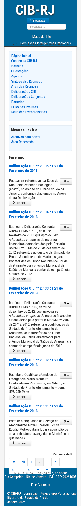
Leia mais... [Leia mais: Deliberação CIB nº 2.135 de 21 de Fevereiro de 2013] (20, 202)
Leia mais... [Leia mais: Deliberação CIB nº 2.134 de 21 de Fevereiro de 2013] (20, 279)
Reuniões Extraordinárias (29, 112)
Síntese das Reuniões (26, 81)
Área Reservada (22, 142)
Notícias (17, 66)
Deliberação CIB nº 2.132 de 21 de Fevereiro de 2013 (36, 362)
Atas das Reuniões (24, 86)
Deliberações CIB (23, 91)
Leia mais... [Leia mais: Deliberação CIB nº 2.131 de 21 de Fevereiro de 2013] (20, 443)
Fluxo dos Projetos (24, 107)
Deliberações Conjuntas (28, 96)
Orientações (20, 71)
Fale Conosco (40, 485)
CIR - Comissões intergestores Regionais (42, 43)
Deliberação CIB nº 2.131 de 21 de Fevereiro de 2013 (36, 408)
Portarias (17, 102)
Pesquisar (38, 20)
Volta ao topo (67, 493)
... (64, 462)
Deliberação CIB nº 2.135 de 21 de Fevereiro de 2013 (36, 168)
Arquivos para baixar (25, 137)
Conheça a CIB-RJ (24, 61)
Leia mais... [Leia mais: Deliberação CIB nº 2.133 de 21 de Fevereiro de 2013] (20, 350)
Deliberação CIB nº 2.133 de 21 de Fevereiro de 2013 (36, 290)
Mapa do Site (41, 36)
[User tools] (66, 181)
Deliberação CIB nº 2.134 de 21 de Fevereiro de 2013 (36, 214)
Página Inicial (21, 56)
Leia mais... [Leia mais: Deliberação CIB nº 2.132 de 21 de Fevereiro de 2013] (20, 396)
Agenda (16, 76)
